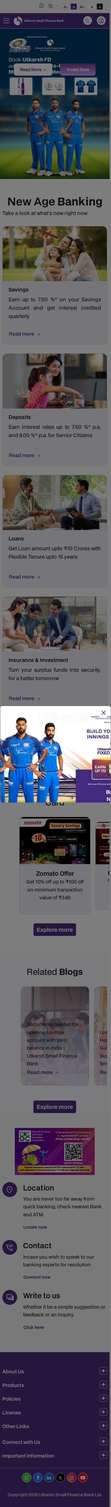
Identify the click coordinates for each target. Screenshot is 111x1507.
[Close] (103, 712)
